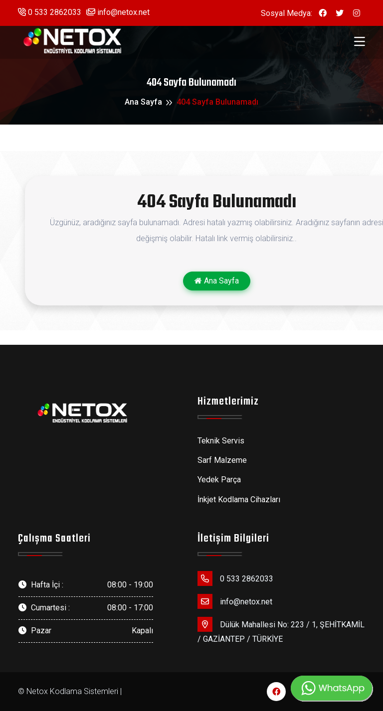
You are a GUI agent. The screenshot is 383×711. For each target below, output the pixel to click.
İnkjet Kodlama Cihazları (238, 499)
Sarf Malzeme (222, 460)
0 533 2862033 (49, 12)
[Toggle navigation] (359, 41)
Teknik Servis (220, 440)
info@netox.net (118, 12)
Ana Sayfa (143, 102)
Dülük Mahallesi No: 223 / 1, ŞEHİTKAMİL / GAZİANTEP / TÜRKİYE (281, 630)
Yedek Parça (219, 479)
